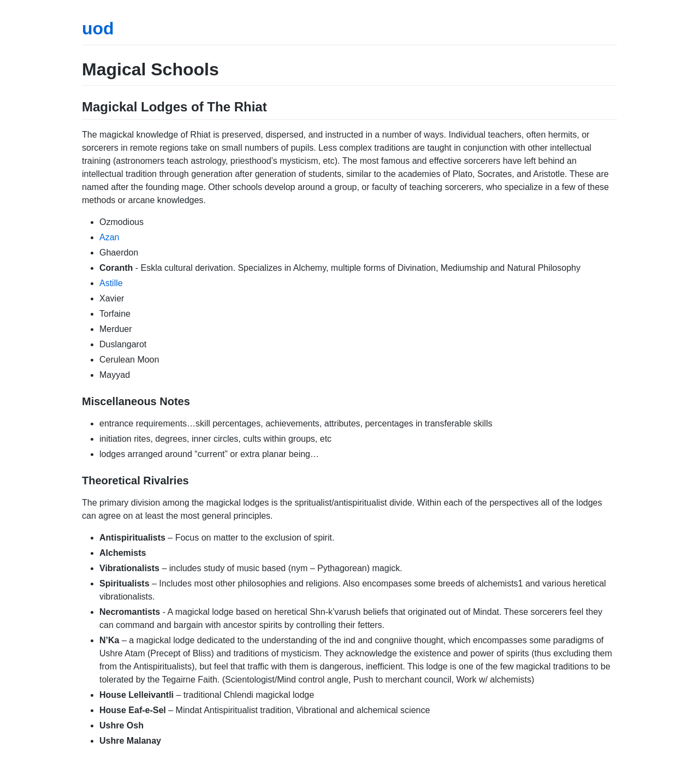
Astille (111, 283)
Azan (109, 237)
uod (98, 28)
